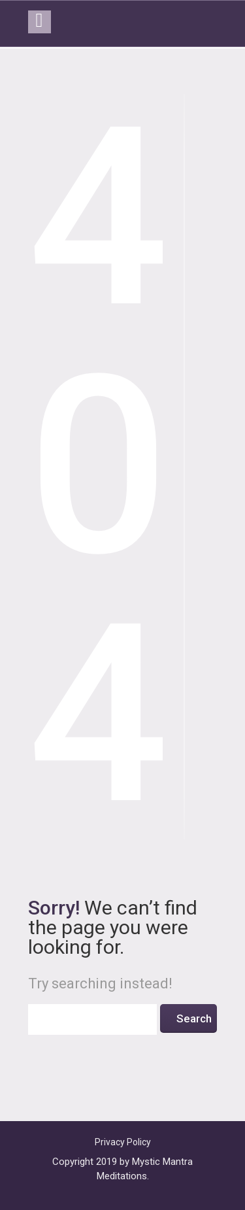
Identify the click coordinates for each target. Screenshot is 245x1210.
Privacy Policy (123, 1142)
